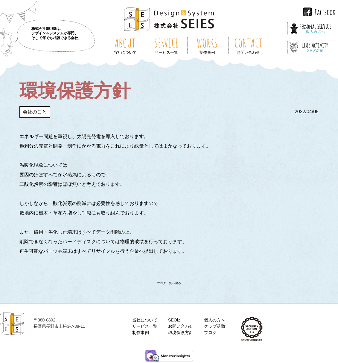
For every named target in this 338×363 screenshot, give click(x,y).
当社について (144, 320)
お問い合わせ (180, 326)
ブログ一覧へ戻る (169, 283)
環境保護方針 (180, 332)
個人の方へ (214, 320)
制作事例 (140, 332)
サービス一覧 (144, 326)
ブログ (210, 332)
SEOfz (174, 320)
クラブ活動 (214, 326)
